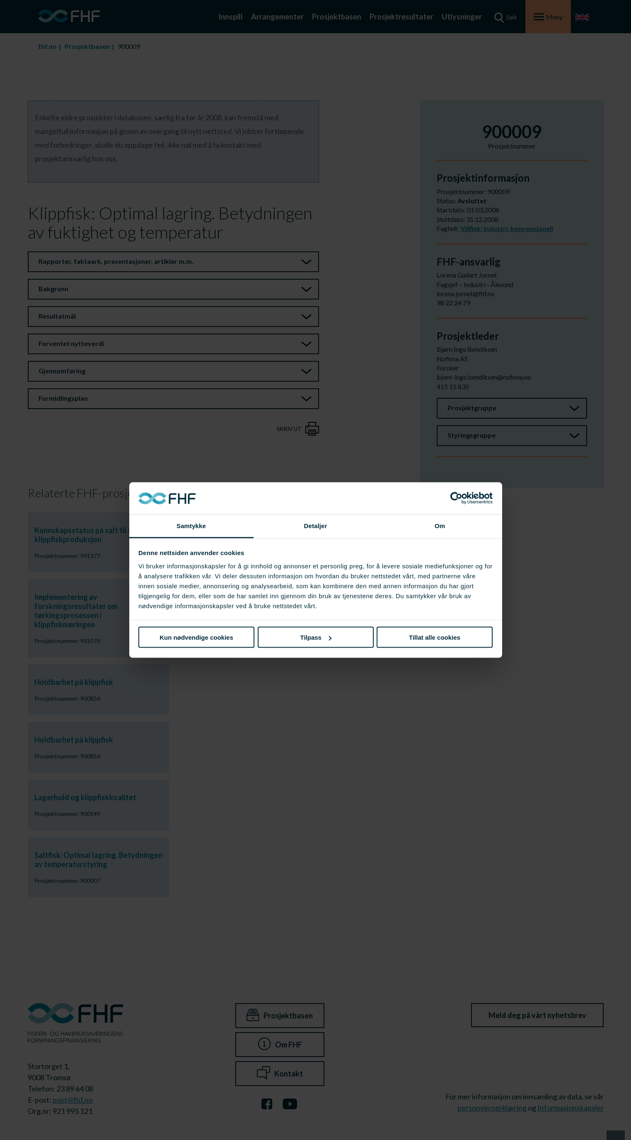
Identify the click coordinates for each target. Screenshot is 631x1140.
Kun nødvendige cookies (196, 637)
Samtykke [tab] (191, 525)
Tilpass (315, 637)
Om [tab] (440, 525)
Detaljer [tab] (315, 525)
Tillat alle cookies (434, 637)
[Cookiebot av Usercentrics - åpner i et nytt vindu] (456, 498)
